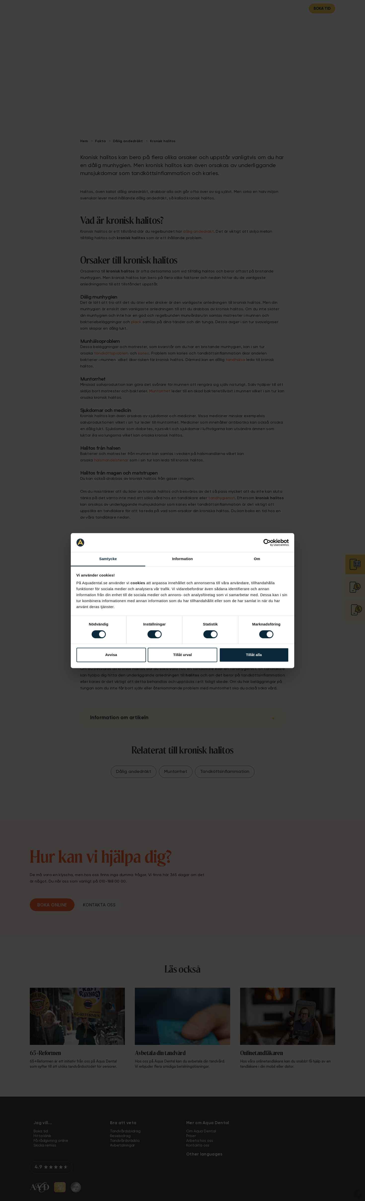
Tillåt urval (182, 655)
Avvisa (111, 655)
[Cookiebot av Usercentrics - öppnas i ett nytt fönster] (267, 542)
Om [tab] (257, 559)
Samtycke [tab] (108, 559)
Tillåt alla (254, 655)
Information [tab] (182, 559)
